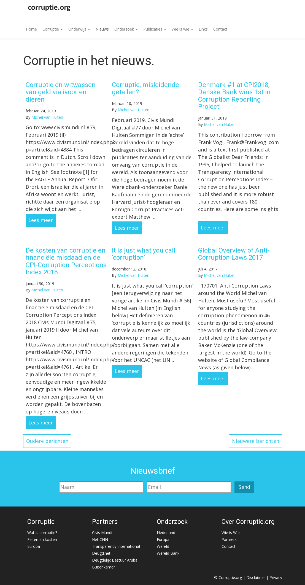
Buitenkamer (103, 567)
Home (31, 29)
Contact (220, 29)
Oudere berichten (47, 441)
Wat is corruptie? (42, 532)
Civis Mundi (102, 532)
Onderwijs (79, 29)
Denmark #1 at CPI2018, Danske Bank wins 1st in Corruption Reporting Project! (234, 95)
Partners (229, 539)
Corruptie (52, 29)
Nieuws (102, 29)
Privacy (275, 577)
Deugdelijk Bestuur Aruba (114, 560)
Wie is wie (182, 29)
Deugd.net (101, 553)
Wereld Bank (168, 553)
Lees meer (40, 220)
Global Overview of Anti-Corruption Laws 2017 (233, 254)
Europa (33, 546)
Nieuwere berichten (255, 441)
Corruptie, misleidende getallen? (145, 88)
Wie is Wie (231, 532)
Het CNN (100, 539)
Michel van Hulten (47, 117)
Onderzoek (126, 29)
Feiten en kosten (42, 539)
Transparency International (116, 546)
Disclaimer (255, 577)
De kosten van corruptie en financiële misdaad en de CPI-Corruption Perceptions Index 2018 (66, 261)
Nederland (166, 532)
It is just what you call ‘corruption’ (143, 254)
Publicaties (154, 29)
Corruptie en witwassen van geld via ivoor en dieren (61, 92)
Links (203, 29)
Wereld (163, 546)
